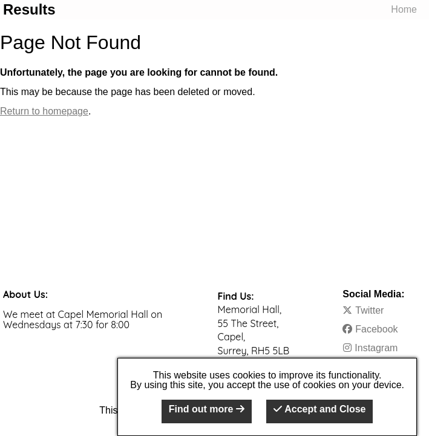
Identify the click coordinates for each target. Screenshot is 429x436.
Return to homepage (44, 111)
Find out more (206, 409)
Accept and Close (319, 409)
